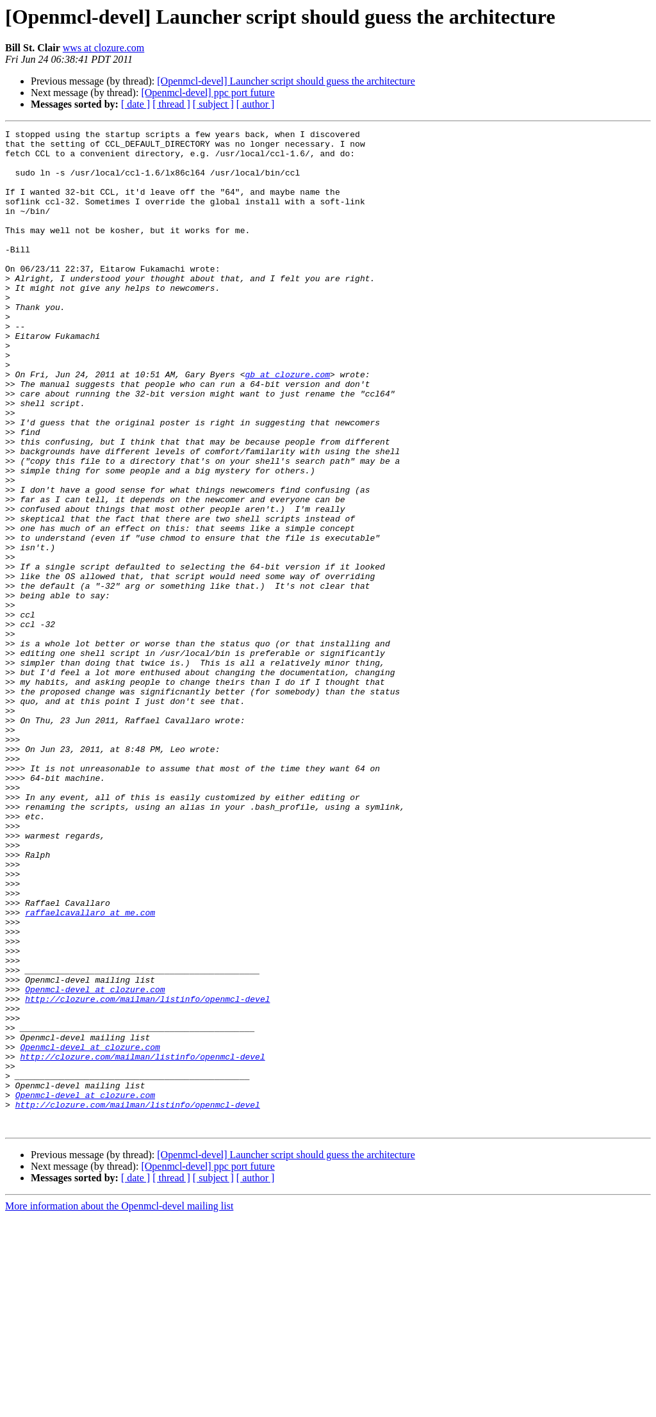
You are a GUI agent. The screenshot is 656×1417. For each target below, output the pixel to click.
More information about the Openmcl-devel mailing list (119, 1405)
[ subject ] (213, 104)
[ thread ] (171, 104)
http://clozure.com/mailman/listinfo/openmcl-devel (147, 1173)
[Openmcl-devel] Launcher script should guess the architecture (286, 81)
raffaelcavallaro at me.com (90, 1070)
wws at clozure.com (104, 47)
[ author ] (255, 104)
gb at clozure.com (287, 424)
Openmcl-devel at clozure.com (95, 1162)
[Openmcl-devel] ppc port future (207, 92)
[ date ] (135, 104)
